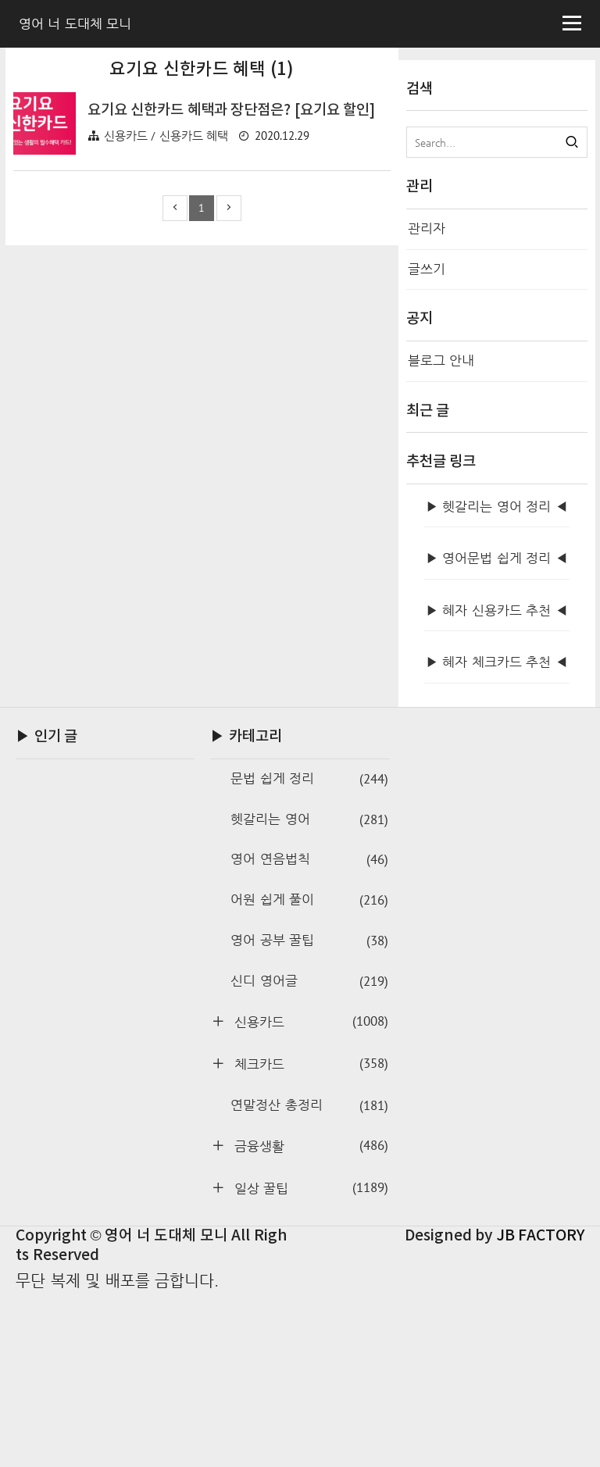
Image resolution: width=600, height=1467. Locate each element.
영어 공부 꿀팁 (309, 1113)
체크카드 (309, 1235)
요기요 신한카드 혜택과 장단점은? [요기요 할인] (232, 328)
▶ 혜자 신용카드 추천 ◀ (497, 782)
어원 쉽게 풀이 (309, 1072)
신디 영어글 (309, 1153)
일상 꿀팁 (309, 1359)
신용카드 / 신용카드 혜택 (166, 354)
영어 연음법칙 (309, 1031)
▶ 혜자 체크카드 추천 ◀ (497, 833)
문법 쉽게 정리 (309, 951)
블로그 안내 (441, 360)
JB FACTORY (540, 1407)
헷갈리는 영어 (309, 992)
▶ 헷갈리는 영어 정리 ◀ (497, 678)
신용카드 (309, 1193)
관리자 (426, 228)
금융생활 (309, 1317)
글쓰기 (426, 269)
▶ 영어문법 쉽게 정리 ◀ (497, 730)
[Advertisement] (202, 186)
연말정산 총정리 (309, 1277)
